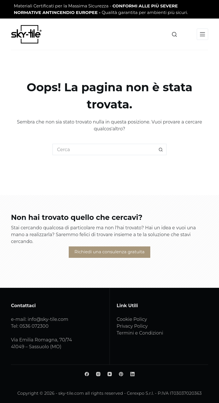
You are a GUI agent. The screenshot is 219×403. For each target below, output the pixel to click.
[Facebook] (87, 374)
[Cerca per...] (103, 149)
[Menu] (202, 34)
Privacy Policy (132, 326)
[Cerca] (174, 34)
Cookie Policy (132, 319)
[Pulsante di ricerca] (161, 149)
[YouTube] (110, 374)
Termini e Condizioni (140, 333)
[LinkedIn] (132, 374)
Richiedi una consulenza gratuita (109, 251)
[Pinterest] (121, 374)
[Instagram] (98, 374)
